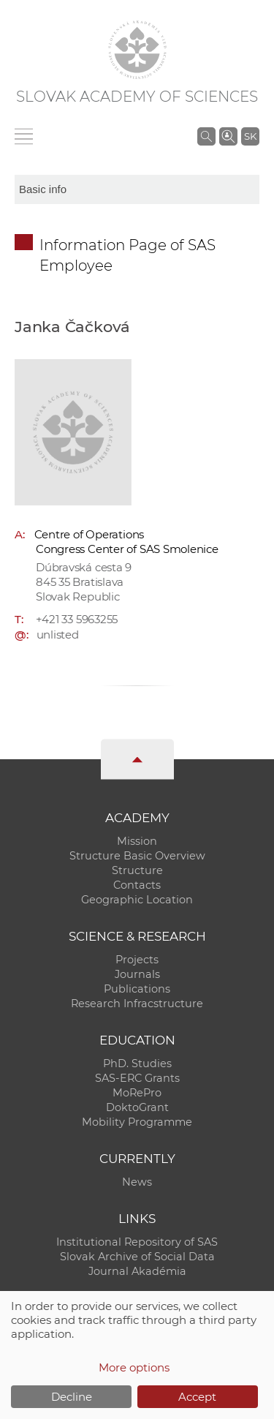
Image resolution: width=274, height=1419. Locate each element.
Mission (137, 841)
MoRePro (137, 1092)
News (137, 1182)
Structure (137, 870)
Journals (137, 974)
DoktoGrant (137, 1107)
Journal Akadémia (137, 1271)
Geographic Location (137, 899)
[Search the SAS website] (206, 136)
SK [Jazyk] (250, 136)
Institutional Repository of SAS (137, 1242)
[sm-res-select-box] (137, 189)
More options (134, 1367)
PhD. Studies (137, 1063)
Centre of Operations (89, 534)
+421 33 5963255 (77, 619)
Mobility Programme (137, 1122)
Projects (137, 959)
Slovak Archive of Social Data (137, 1256)
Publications (137, 988)
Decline (71, 1397)
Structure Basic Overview (137, 855)
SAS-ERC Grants (137, 1078)
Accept (197, 1397)
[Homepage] (137, 49)
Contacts (137, 885)
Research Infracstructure (137, 1003)
